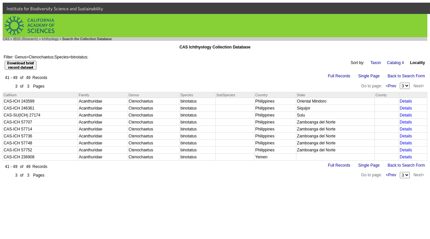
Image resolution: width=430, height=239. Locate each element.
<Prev (391, 86)
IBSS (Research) (25, 39)
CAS (6, 39)
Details (406, 101)
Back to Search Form (406, 76)
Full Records (339, 76)
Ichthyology (50, 39)
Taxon (375, 62)
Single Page (369, 76)
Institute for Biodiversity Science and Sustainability (55, 8)
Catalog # (395, 62)
